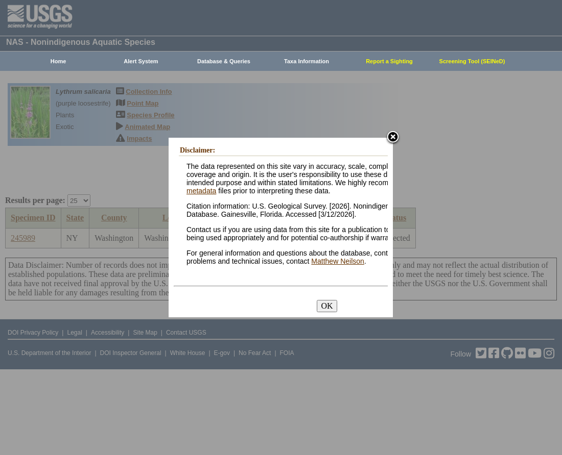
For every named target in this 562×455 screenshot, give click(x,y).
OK (327, 305)
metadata (201, 191)
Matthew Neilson (337, 261)
